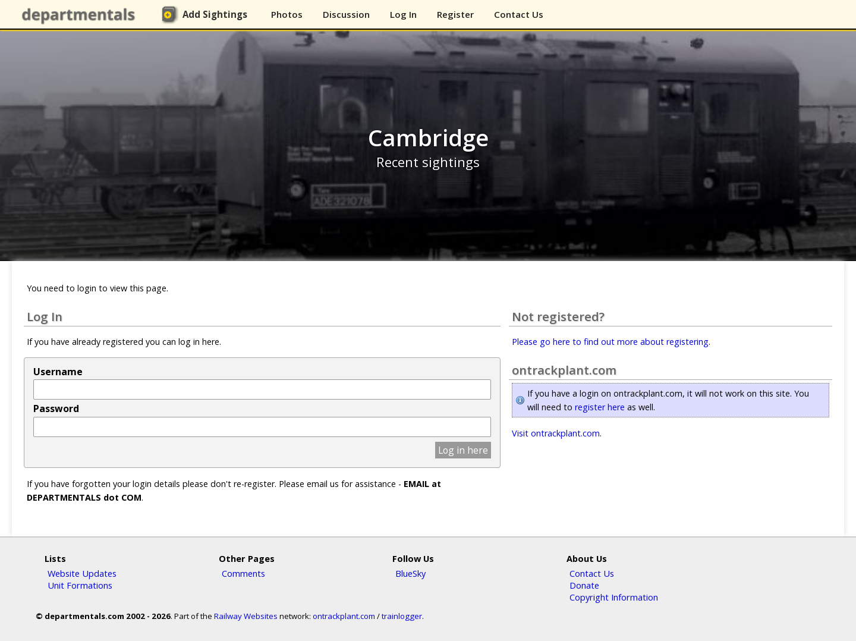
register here (600, 407)
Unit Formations (80, 585)
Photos (287, 14)
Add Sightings (214, 14)
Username (58, 371)
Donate (584, 585)
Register (455, 14)
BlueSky (410, 573)
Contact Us (518, 14)
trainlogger (402, 616)
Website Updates (82, 573)
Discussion (346, 14)
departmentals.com (80, 15)
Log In (403, 14)
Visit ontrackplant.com (556, 433)
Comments (243, 573)
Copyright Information (613, 597)
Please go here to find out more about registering (610, 341)
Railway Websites (246, 616)
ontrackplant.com (344, 616)
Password (56, 408)
